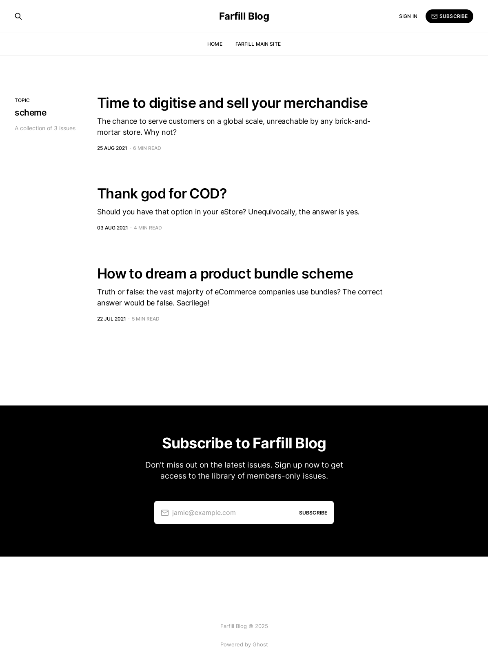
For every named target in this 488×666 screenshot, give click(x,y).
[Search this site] (18, 16)
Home (214, 44)
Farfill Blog (244, 16)
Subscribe (449, 16)
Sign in (408, 16)
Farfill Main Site (258, 44)
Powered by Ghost (244, 644)
